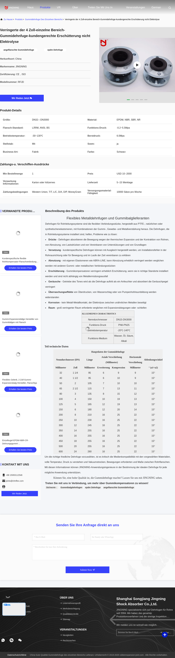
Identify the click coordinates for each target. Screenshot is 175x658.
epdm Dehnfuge (93, 487)
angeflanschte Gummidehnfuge (119, 487)
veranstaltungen (135, 7)
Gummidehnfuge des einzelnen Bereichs (43, 19)
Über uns (75, 9)
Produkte (45, 7)
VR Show (60, 9)
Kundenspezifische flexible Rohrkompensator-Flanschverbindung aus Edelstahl (19, 261)
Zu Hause (8, 19)
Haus (30, 7)
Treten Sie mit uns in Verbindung (100, 9)
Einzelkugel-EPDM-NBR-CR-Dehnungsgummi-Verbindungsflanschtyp (15, 443)
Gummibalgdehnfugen (71, 487)
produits (18, 19)
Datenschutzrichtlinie (16, 655)
